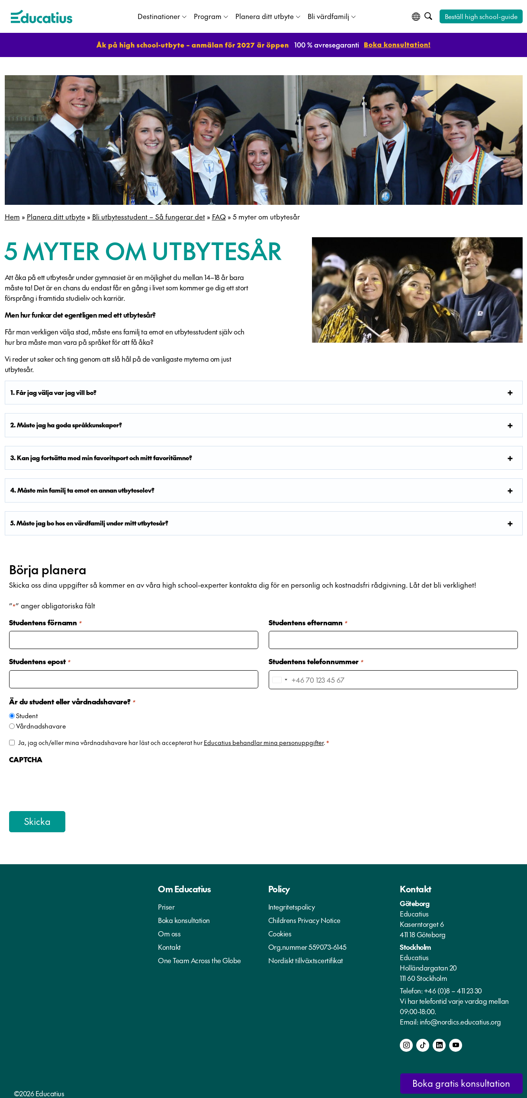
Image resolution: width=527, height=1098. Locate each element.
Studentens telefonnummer (316, 661)
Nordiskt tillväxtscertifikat (305, 957)
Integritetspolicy (291, 904)
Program (208, 15)
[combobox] (279, 678)
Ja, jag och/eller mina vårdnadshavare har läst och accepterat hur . (173, 740)
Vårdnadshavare (41, 724)
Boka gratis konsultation (457, 1082)
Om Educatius (184, 886)
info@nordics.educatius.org (460, 1019)
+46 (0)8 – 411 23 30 (453, 988)
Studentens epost (39, 661)
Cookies (280, 931)
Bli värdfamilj (328, 15)
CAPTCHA (25, 757)
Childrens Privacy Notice (304, 917)
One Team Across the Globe (199, 957)
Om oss (169, 931)
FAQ (219, 215)
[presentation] (75, 783)
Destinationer (159, 15)
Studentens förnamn (45, 622)
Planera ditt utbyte (264, 15)
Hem (12, 215)
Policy (279, 886)
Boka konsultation (184, 917)
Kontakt (169, 944)
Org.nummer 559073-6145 (307, 944)
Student (27, 713)
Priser (166, 904)
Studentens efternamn (308, 622)
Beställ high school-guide (481, 15)
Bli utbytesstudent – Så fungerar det (148, 215)
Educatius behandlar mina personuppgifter (264, 740)
